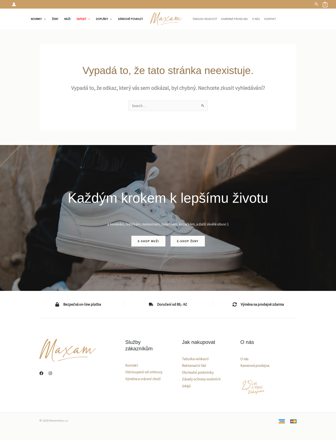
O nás (244, 359)
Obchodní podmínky (198, 372)
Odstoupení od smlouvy (143, 372)
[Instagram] (50, 373)
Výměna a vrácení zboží (143, 378)
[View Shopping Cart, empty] (325, 4)
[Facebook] (41, 373)
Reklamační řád (194, 365)
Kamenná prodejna (254, 365)
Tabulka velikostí (195, 359)
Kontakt (131, 365)
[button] (316, 4)
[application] (44, 18)
